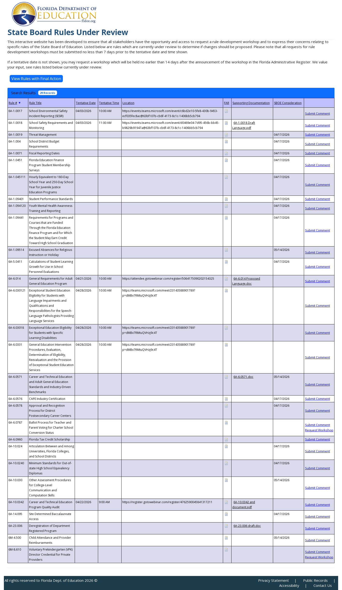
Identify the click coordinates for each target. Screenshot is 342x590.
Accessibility (289, 585)
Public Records (315, 580)
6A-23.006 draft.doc (247, 526)
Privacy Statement (273, 580)
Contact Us (322, 585)
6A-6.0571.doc (243, 377)
